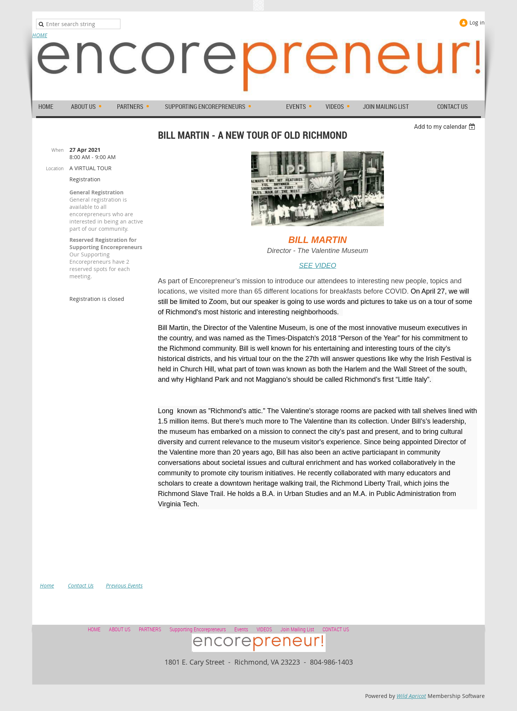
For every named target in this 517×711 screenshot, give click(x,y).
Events (241, 629)
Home (47, 585)
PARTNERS (150, 629)
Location (55, 168)
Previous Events (124, 585)
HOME (39, 35)
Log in (477, 22)
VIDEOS (264, 629)
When (57, 150)
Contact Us (81, 585)
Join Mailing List (297, 629)
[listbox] (445, 126)
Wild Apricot (411, 696)
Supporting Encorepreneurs (198, 629)
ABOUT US (119, 629)
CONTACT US (336, 629)
